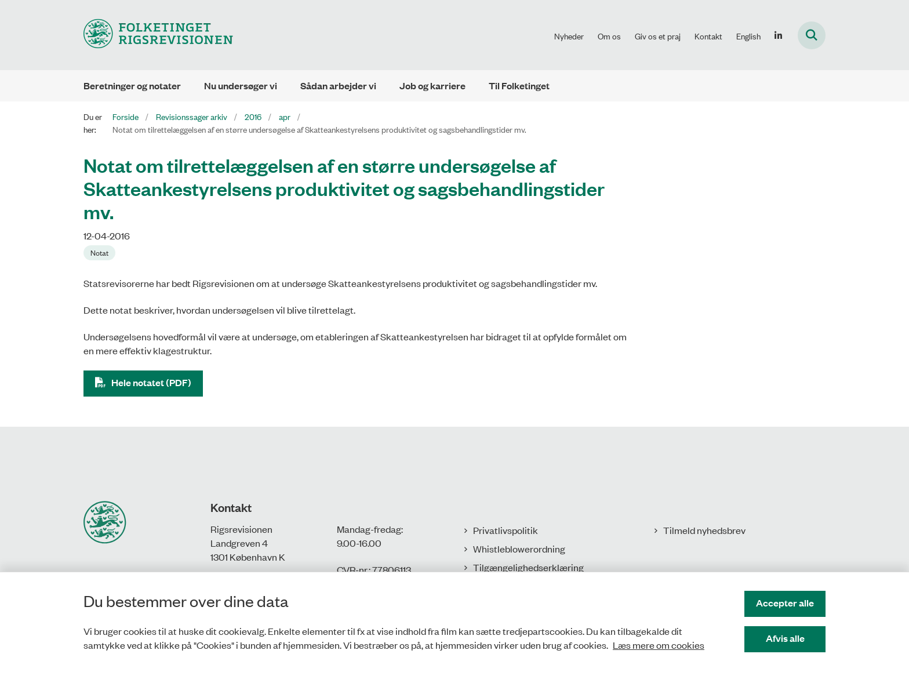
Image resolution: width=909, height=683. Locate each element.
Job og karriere (432, 85)
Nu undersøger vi (240, 85)
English (748, 36)
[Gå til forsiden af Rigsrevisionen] (158, 35)
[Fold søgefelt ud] (812, 35)
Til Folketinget (519, 85)
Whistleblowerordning (519, 548)
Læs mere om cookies (658, 644)
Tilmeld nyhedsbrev (704, 530)
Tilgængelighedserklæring (528, 567)
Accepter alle (785, 602)
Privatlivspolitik (505, 530)
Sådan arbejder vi (338, 85)
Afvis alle (785, 638)
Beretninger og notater (132, 85)
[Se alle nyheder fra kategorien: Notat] (99, 252)
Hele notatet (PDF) (151, 382)
